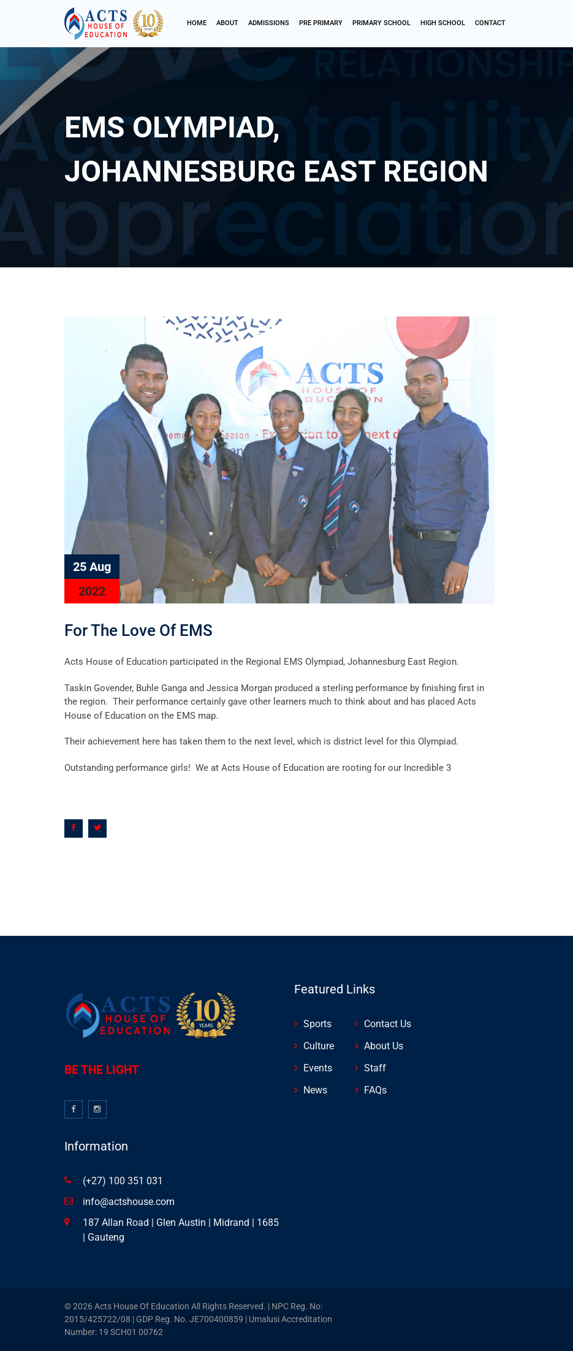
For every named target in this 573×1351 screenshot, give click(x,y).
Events (317, 1068)
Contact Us (387, 1024)
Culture (318, 1046)
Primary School (381, 23)
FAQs (375, 1090)
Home (197, 23)
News (315, 1090)
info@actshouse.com (129, 1201)
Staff (375, 1068)
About (227, 23)
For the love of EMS (138, 630)
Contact (490, 23)
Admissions (268, 23)
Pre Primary (321, 23)
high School (442, 23)
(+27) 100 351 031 (123, 1181)
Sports (317, 1024)
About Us (383, 1046)
